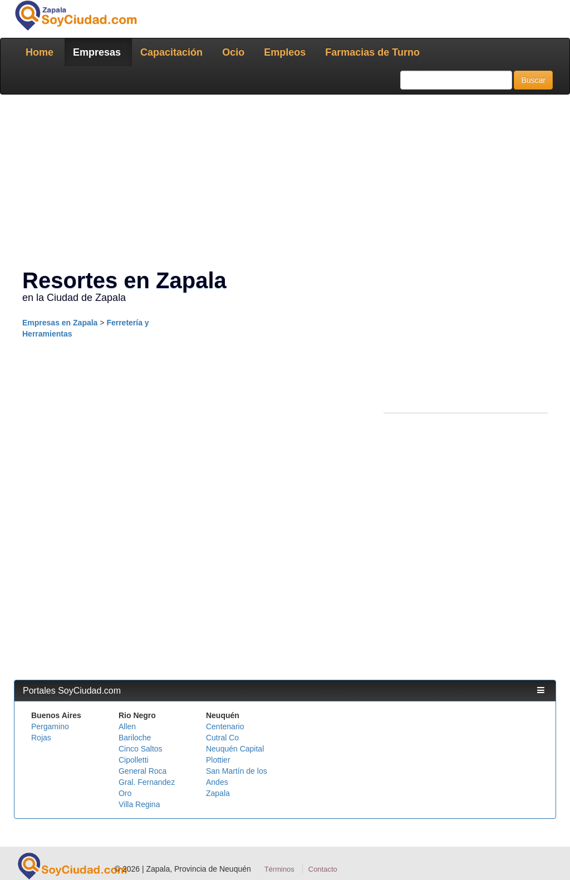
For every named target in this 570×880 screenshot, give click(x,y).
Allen (127, 726)
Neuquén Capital (235, 748)
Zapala (218, 793)
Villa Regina (139, 804)
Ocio (233, 52)
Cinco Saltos (141, 748)
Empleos (285, 52)
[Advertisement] (285, 183)
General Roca (142, 771)
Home (39, 52)
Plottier (218, 759)
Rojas (41, 737)
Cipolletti (134, 759)
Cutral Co (222, 737)
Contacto (322, 869)
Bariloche (135, 737)
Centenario (225, 726)
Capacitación (171, 52)
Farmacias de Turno (372, 52)
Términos (279, 869)
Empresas (97, 52)
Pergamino (50, 726)
